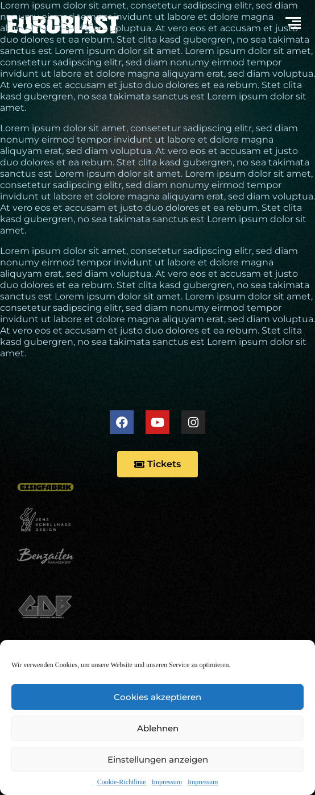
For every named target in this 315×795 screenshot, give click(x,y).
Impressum (167, 782)
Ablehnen (158, 728)
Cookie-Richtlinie (121, 782)
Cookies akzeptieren (157, 697)
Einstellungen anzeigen (157, 759)
